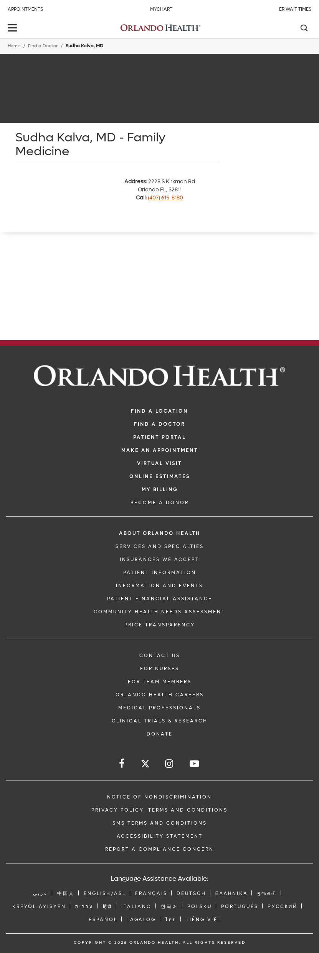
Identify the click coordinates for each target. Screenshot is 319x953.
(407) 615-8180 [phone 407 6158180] (165, 197)
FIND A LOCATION (159, 411)
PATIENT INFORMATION (159, 572)
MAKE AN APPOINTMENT (159, 450)
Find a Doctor (43, 46)
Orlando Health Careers (160, 695)
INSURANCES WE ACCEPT (159, 559)
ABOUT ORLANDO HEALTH (159, 533)
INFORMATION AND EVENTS (159, 586)
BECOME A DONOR (160, 503)
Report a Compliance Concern (159, 849)
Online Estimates (159, 476)
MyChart (161, 9)
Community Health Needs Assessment (159, 612)
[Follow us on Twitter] (145, 764)
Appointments (25, 9)
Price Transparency (159, 625)
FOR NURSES (159, 669)
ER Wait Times (295, 9)
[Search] (303, 29)
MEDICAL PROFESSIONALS (159, 708)
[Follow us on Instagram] (169, 763)
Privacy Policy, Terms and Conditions (159, 810)
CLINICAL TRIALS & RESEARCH (160, 721)
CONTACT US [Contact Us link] (159, 655)
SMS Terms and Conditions (159, 823)
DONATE (160, 734)
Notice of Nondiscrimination (159, 797)
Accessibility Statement (160, 836)
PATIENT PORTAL (159, 437)
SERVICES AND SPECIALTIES (160, 546)
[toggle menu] (13, 28)
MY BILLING (160, 489)
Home (14, 46)
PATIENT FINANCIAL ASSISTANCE (159, 599)
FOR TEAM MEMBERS (160, 682)
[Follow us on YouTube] (195, 763)
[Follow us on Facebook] (122, 763)
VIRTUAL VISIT (159, 463)
